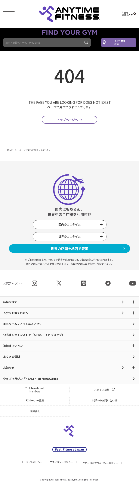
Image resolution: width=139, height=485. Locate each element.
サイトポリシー (34, 462)
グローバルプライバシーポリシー (100, 463)
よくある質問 (11, 357)
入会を (127, 13)
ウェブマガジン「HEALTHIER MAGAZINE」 (31, 379)
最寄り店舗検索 (119, 42)
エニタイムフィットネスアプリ (22, 324)
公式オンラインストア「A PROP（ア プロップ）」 (34, 335)
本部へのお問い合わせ (104, 401)
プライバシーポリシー (61, 462)
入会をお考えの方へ (15, 313)
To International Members (34, 390)
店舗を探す (10, 302)
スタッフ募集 (101, 390)
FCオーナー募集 (35, 401)
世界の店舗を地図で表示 (69, 249)
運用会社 (35, 411)
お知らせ (8, 368)
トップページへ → (69, 120)
